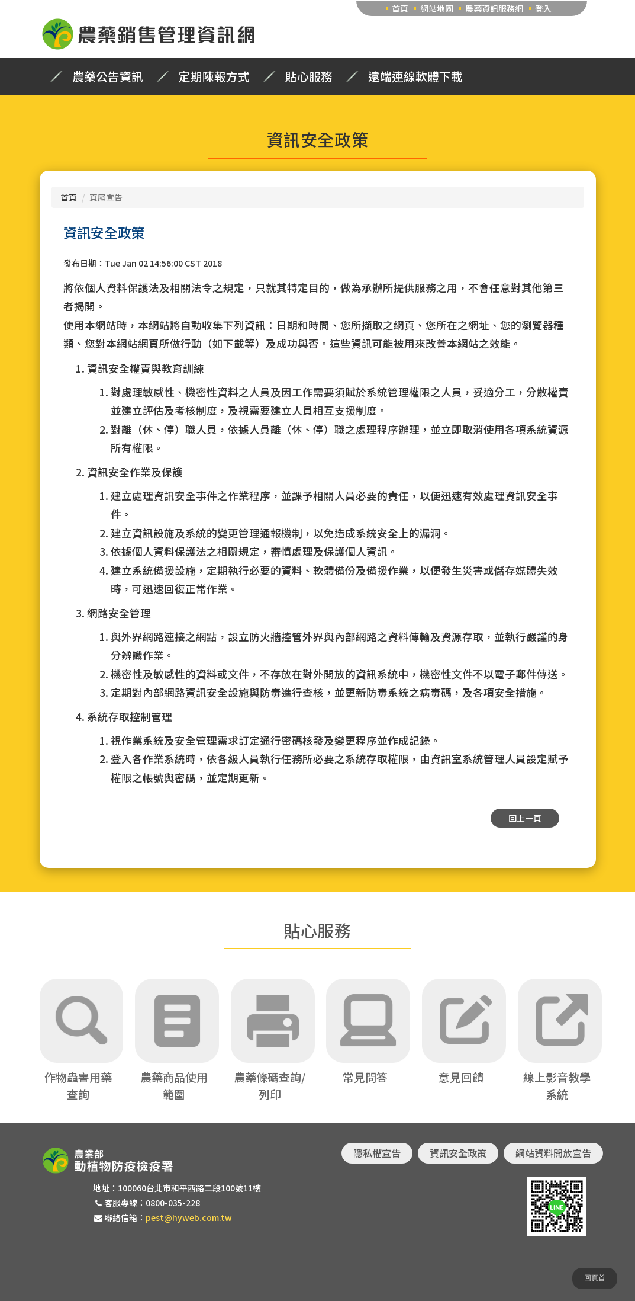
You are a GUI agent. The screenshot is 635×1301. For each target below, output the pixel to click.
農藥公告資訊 (107, 76)
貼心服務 (309, 76)
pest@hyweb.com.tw (189, 1217)
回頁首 (594, 1278)
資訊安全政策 (458, 1153)
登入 (543, 8)
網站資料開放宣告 (553, 1153)
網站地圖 (436, 8)
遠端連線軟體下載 (415, 76)
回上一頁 (524, 818)
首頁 (400, 8)
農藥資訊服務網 (494, 8)
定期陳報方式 (214, 76)
